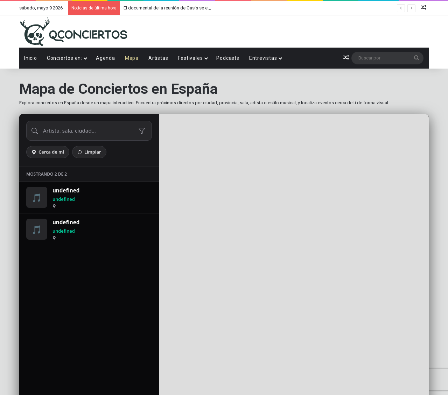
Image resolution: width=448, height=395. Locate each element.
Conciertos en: (64, 58)
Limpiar (89, 152)
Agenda (105, 58)
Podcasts (227, 58)
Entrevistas (263, 58)
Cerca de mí (47, 152)
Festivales (190, 58)
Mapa (132, 58)
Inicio (30, 58)
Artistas (158, 58)
